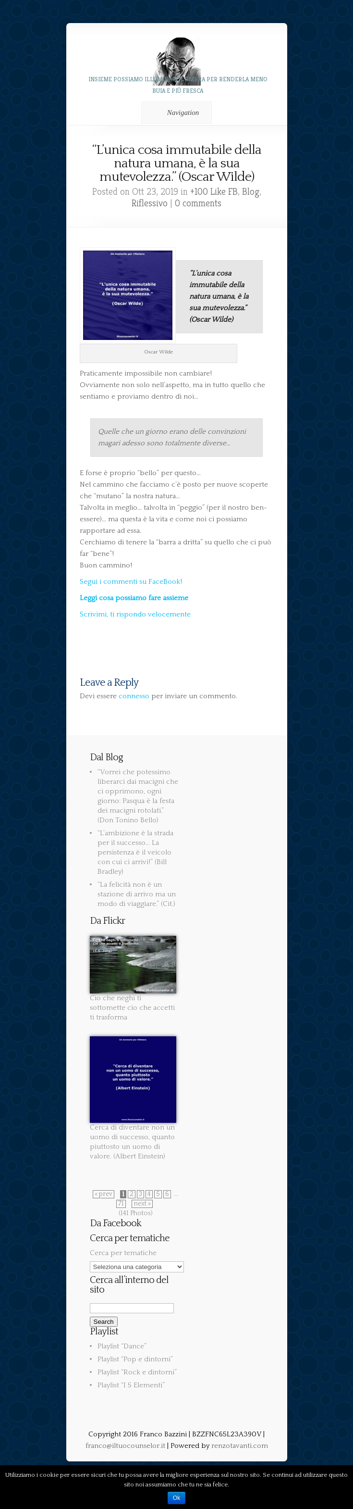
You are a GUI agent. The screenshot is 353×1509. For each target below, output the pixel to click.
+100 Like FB (214, 192)
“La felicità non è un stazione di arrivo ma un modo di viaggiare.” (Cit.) (136, 894)
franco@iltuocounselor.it (125, 1446)
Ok (176, 1498)
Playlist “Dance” (121, 1346)
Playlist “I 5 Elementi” (131, 1385)
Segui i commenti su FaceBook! (131, 582)
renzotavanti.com (239, 1446)
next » (142, 1203)
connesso (134, 696)
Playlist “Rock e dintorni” (137, 1372)
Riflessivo (150, 203)
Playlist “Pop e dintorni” (135, 1359)
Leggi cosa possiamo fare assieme (134, 598)
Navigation (175, 112)
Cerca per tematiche (123, 1253)
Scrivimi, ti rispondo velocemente (135, 614)
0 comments (198, 203)
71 (121, 1203)
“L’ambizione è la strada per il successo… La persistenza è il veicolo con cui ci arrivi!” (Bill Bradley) (135, 852)
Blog (250, 192)
